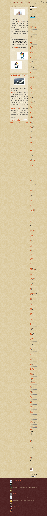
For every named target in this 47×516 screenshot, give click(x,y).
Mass (12, 120)
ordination (31, 284)
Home (19, 122)
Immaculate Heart (31, 199)
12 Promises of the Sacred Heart (33, 27)
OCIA (30, 282)
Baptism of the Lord (31, 58)
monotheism (31, 257)
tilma (30, 396)
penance (30, 299)
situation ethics (31, 362)
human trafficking (31, 194)
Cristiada (30, 106)
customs (30, 112)
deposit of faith (31, 116)
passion (30, 292)
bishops (30, 66)
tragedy (30, 401)
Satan (30, 348)
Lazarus (30, 226)
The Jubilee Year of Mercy (16, 8)
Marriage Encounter (31, 241)
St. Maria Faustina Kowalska (32, 377)
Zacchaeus (31, 429)
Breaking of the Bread (32, 71)
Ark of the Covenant (31, 52)
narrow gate (31, 268)
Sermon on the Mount (32, 352)
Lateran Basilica (31, 224)
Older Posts (26, 122)
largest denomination (13, 108)
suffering (30, 387)
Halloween (31, 179)
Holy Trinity (31, 189)
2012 (30, 457)
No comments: (20, 119)
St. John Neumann (31, 373)
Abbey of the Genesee (32, 31)
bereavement (31, 61)
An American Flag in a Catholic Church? (16, 506)
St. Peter (30, 381)
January (31, 454)
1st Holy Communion (32, 28)
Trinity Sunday (31, 406)
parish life (20, 120)
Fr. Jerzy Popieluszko (32, 161)
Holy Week (31, 190)
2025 (30, 433)
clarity (30, 87)
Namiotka (14, 120)
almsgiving (31, 41)
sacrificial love (31, 344)
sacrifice (30, 343)
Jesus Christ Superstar (32, 210)
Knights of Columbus (32, 219)
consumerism (31, 97)
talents (30, 391)
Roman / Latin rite (31, 338)
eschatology (31, 141)
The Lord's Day (31, 395)
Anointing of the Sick (32, 47)
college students (31, 91)
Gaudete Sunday (31, 165)
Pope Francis (31, 309)
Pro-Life (30, 318)
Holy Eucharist (31, 186)
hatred (30, 180)
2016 (30, 441)
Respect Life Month (31, 333)
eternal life (31, 142)
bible (30, 62)
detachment (31, 117)
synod (30, 390)
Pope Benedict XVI (31, 308)
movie (30, 264)
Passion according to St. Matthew (33, 293)
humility (30, 195)
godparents (31, 169)
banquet (30, 56)
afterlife (30, 38)
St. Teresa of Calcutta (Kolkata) (33, 382)
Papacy (30, 288)
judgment (30, 215)
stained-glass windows (32, 385)
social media (31, 364)
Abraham (30, 33)
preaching (31, 313)
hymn (30, 196)
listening (30, 229)
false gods (31, 150)
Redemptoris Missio (13, 92)
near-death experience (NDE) (32, 272)
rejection (30, 327)
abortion (30, 32)
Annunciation (31, 46)
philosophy (31, 302)
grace (30, 175)
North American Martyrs (32, 278)
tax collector (31, 392)
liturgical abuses (31, 231)
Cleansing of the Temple (32, 88)
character (30, 82)
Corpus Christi (31, 102)
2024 (30, 434)
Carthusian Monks (31, 76)
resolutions (31, 332)
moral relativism (31, 258)
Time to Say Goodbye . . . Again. (16, 496)
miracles (30, 251)
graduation (31, 176)
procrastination (31, 319)
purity (30, 324)
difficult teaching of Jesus (32, 121)
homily (30, 191)
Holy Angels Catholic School (32, 184)
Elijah (30, 138)
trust (30, 407)
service (30, 353)
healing (30, 181)
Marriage (30, 240)
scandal (30, 349)
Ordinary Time (31, 283)
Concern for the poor (32, 93)
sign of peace (31, 358)
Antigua (30, 48)
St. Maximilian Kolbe (32, 378)
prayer (30, 312)
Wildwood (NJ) (31, 421)
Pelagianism (31, 298)
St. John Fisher (31, 372)
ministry (30, 250)
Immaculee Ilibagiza (31, 200)
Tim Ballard (31, 397)
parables (30, 289)
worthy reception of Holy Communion (33, 426)
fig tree (30, 154)
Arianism (30, 51)
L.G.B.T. (30, 220)
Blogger (26, 514)
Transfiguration (31, 402)
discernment (31, 123)
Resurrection (31, 334)
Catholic (30, 78)
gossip (30, 174)
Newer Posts (11, 122)
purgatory (30, 323)
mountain (30, 263)
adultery (30, 36)
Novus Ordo (31, 279)
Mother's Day (31, 262)
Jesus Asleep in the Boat (32, 209)
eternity (30, 143)
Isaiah (30, 205)
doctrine (30, 131)
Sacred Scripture (31, 342)
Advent (30, 37)
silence (30, 359)
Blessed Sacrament (31, 67)
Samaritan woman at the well (32, 347)
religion (30, 329)
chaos (30, 81)
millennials (31, 249)
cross (30, 108)
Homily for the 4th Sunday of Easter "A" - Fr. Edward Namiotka (18, 483)
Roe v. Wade (31, 337)
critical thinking (31, 107)
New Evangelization (17, 120)
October (31, 447)
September (32, 448)
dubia (30, 133)
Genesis (30, 166)
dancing (30, 113)
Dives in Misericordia (16, 47)
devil (30, 118)
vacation (30, 411)
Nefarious (30, 273)
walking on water (31, 415)
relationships (31, 328)
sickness (30, 357)
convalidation (31, 98)
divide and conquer (31, 126)
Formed (30, 159)
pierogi (30, 303)
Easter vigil (31, 136)
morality (30, 259)
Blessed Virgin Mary (31, 68)
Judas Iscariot (31, 214)
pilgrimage (31, 304)
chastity (30, 83)
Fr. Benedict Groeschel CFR (32, 160)
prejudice (30, 314)
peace (30, 297)
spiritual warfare (31, 368)
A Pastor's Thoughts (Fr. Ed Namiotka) (20, 2)
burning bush (31, 73)
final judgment (31, 155)
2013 (30, 456)
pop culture (31, 307)
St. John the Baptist (31, 374)
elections (30, 137)
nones (30, 277)
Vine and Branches (31, 412)
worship (30, 425)
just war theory (31, 216)
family (30, 151)
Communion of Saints (32, 92)
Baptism (30, 57)
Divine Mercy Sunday (32, 128)
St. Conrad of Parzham (32, 369)
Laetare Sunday (31, 221)
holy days (30, 185)
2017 (30, 440)
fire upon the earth (31, 156)
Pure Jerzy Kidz (31, 322)
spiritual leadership (31, 367)
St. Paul (30, 379)
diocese (30, 122)
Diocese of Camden (20, 21)
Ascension (31, 53)
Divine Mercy (31, 127)
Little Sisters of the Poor (32, 230)
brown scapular (31, 72)
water (30, 417)
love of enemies (31, 235)
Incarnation (31, 201)
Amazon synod (31, 42)
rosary (30, 339)
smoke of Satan (31, 363)
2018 (30, 439)
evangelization (31, 146)
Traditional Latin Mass (32, 400)
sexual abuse (31, 354)
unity (30, 410)
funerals (30, 164)
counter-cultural (31, 103)
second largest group (21, 108)
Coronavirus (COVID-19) (32, 101)
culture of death (31, 111)
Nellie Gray (31, 274)
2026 (30, 432)
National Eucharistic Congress (32, 269)
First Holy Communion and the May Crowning (17, 480)
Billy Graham (31, 63)
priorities (30, 317)
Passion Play (31, 294)
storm (30, 386)
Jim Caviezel (31, 211)
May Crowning (31, 245)
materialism (31, 244)
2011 (30, 458)
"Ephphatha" (31, 26)
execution (30, 147)
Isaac (30, 204)
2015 (30, 442)
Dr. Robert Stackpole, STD (21, 30)
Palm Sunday (31, 287)
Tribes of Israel (31, 405)
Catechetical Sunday (32, 77)
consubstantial (31, 96)
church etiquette (31, 86)
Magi (30, 236)
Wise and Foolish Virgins (32, 422)
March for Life (31, 239)
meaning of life (31, 246)
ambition (30, 43)
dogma (30, 132)
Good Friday (31, 171)
